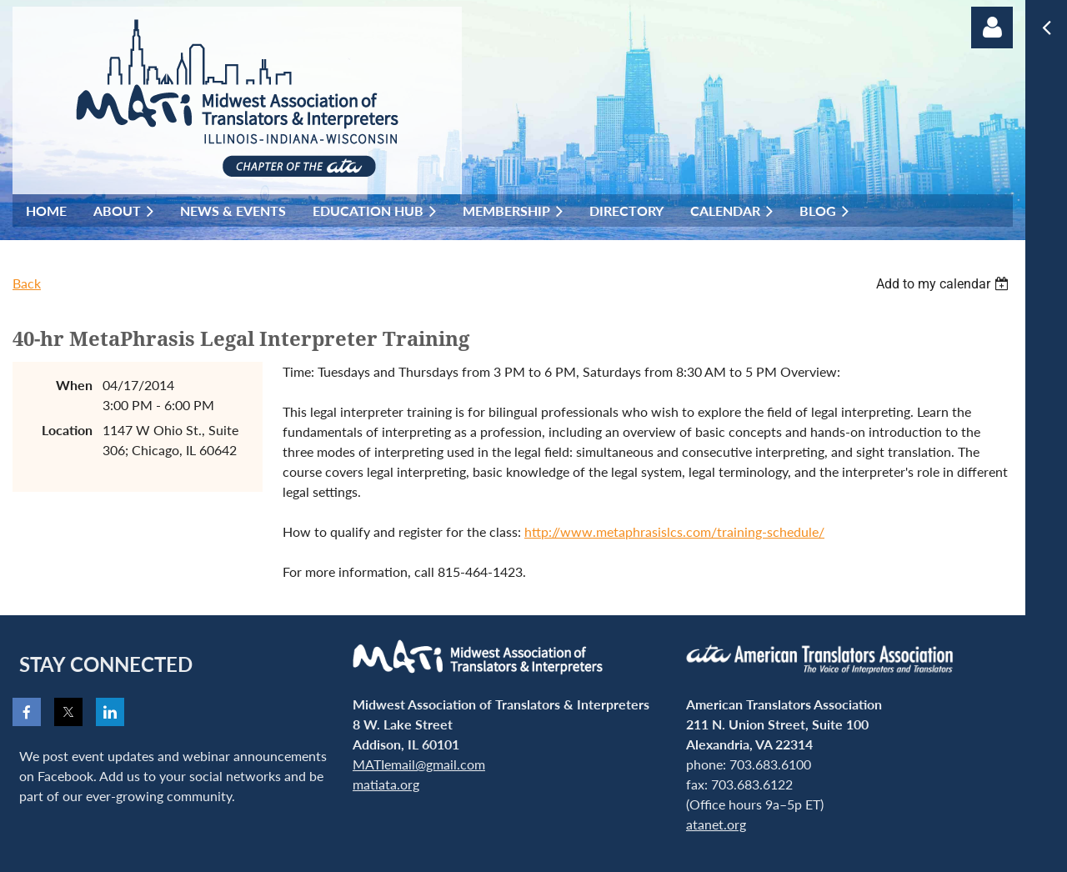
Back (27, 283)
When (74, 385)
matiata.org (386, 784)
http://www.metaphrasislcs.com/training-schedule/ (674, 531)
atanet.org (716, 824)
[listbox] (944, 283)
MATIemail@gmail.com (419, 764)
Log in (992, 27)
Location (67, 430)
